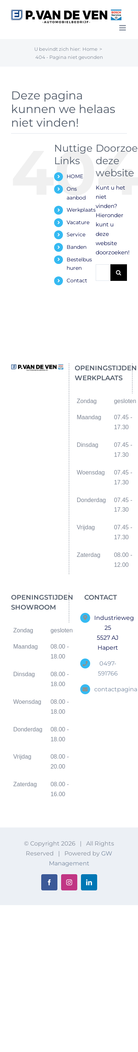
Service (76, 234)
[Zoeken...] (103, 272)
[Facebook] (31, 395)
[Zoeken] (118, 272)
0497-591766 (108, 668)
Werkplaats (81, 209)
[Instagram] (43, 395)
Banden (76, 247)
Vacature (78, 222)
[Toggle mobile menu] (123, 28)
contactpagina (107, 689)
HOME (75, 176)
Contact (77, 280)
